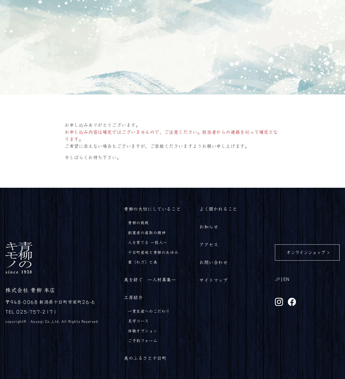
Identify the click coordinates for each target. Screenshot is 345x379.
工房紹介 (133, 297)
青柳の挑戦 (138, 222)
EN (286, 279)
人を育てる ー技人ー (147, 242)
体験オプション (142, 330)
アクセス (208, 244)
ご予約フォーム (142, 340)
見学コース (138, 320)
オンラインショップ (306, 252)
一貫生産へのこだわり (149, 311)
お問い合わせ (213, 262)
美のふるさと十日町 (145, 358)
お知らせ (208, 226)
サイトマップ (213, 280)
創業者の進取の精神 (147, 232)
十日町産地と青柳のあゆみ (153, 252)
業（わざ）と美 (142, 262)
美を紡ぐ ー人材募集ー (150, 279)
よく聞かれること (218, 208)
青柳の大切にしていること (152, 208)
